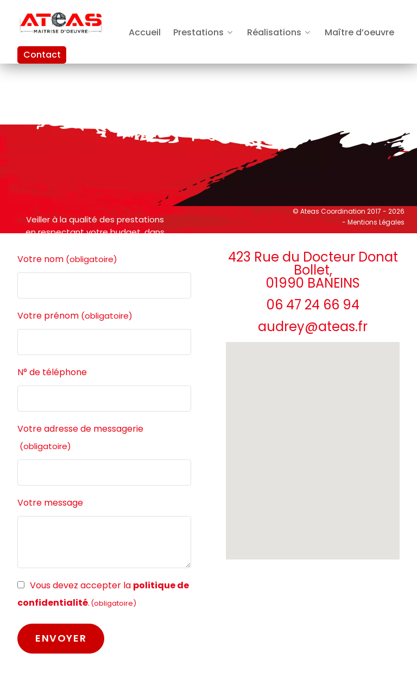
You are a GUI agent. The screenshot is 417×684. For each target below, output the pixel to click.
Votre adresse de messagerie (80, 438)
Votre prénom (74, 316)
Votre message (50, 502)
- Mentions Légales (373, 222)
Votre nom (67, 259)
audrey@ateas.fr (313, 326)
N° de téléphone (52, 372)
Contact (42, 54)
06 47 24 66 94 (313, 305)
